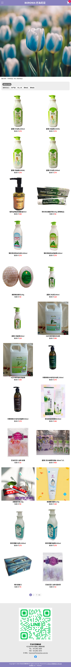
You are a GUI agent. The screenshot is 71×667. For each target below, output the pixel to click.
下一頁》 (38, 595)
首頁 (4, 78)
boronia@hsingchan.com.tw (38, 653)
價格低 (26, 87)
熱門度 (13, 87)
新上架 (19, 87)
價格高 (32, 87)
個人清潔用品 (18, 78)
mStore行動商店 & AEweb (54, 664)
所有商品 (10, 78)
